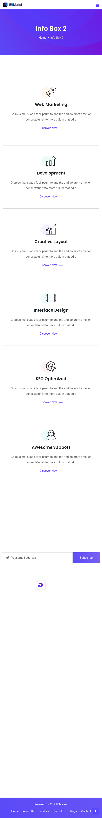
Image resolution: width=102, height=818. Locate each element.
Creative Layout (51, 242)
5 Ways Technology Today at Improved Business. (51, 762)
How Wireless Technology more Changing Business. (51, 776)
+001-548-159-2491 (55, 608)
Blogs (73, 811)
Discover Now (51, 128)
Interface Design (51, 310)
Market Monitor (53, 677)
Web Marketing (51, 104)
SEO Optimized (51, 379)
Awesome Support (51, 447)
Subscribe (86, 557)
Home (15, 811)
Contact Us (53, 741)
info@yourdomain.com (55, 617)
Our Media (52, 732)
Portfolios (59, 811)
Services (44, 811)
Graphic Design (53, 686)
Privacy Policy (53, 724)
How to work (53, 715)
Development (51, 173)
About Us (53, 707)
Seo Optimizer (53, 660)
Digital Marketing (53, 669)
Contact (86, 811)
